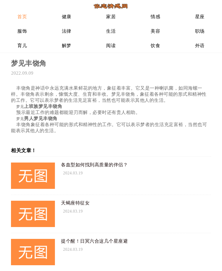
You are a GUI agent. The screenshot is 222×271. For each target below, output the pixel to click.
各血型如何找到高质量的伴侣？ (94, 164)
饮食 (155, 45)
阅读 (111, 45)
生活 (111, 31)
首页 (22, 16)
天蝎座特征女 (75, 202)
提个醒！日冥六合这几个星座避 (94, 241)
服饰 (22, 31)
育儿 (22, 45)
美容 (155, 31)
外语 (200, 45)
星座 (200, 16)
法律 (66, 31)
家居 (111, 16)
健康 (66, 16)
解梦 (66, 45)
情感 (155, 16)
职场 (200, 31)
